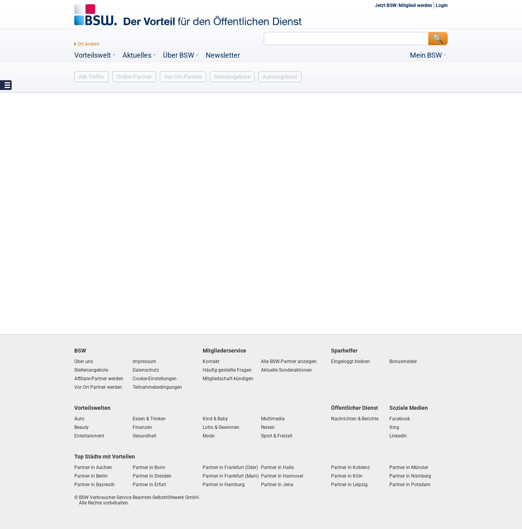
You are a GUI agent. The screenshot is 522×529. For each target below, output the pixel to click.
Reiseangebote (232, 77)
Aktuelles (137, 55)
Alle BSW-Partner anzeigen (289, 361)
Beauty (81, 427)
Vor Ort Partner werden (98, 387)
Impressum (144, 361)
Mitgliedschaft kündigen (228, 378)
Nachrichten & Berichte (354, 418)
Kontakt (211, 361)
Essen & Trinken (149, 418)
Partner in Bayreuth (94, 484)
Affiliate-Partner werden (98, 378)
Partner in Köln (347, 476)
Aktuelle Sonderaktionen (286, 370)
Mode (208, 436)
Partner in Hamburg (224, 484)
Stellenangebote (91, 370)
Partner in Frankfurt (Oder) (230, 467)
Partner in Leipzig (349, 484)
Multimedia (273, 418)
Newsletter (223, 55)
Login (442, 5)
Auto (79, 418)
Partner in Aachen (93, 467)
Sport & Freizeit (277, 436)
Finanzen (142, 427)
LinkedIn (398, 436)
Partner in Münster (408, 467)
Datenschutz (146, 370)
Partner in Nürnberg (410, 476)
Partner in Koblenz (350, 467)
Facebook (399, 418)
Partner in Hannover (282, 476)
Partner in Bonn (149, 467)
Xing (394, 427)
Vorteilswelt (92, 55)
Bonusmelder (403, 361)
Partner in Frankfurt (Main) (231, 476)
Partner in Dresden (152, 476)
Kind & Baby (215, 418)
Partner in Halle (277, 467)
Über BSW (178, 55)
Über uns (83, 361)
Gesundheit (144, 436)
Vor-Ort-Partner (183, 77)
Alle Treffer (91, 77)
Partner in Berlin (91, 476)
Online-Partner (134, 77)
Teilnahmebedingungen (157, 387)
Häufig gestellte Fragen (227, 370)
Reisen (268, 427)
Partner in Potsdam (410, 484)
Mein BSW (426, 55)
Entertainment (89, 436)
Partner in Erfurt (149, 484)
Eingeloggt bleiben (350, 361)
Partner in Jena (277, 484)
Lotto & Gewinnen (221, 427)
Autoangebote (280, 77)
